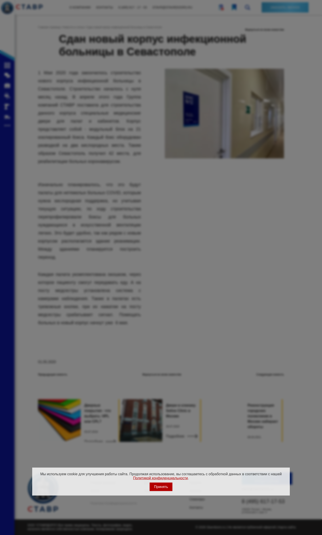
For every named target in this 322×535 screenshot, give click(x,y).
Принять (161, 486)
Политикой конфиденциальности (160, 478)
